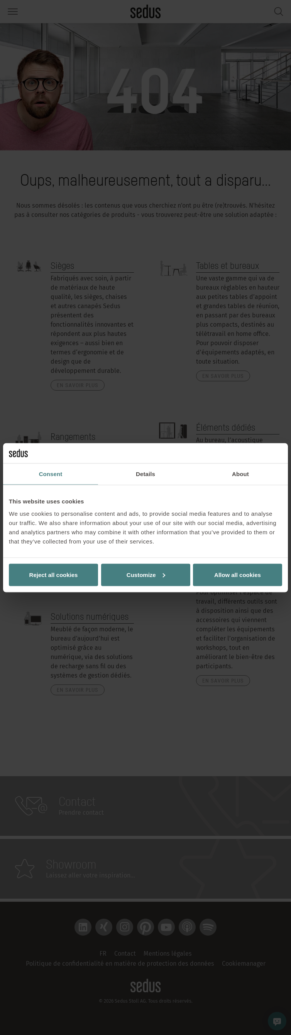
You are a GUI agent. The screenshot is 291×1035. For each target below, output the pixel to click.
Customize (146, 574)
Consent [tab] (51, 474)
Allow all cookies (237, 574)
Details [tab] (145, 474)
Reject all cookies (53, 574)
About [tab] (240, 474)
